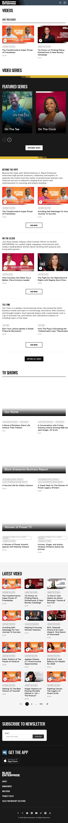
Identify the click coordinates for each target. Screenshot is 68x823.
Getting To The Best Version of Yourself (11, 689)
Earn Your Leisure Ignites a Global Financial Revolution (18, 329)
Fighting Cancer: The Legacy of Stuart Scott (55, 691)
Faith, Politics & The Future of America (11, 660)
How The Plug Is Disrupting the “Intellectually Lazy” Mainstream (53, 329)
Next (9, 140)
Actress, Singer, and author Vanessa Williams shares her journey (51, 546)
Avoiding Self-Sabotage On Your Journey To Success (53, 212)
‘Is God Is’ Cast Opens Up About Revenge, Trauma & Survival (56, 599)
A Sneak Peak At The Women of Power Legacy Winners (53, 486)
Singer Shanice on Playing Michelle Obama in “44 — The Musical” (33, 692)
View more (34, 455)
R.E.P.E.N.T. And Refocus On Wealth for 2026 (56, 661)
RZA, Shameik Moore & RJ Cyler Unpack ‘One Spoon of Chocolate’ (56, 631)
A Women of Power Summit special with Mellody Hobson (15, 545)
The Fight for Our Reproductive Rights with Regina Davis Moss (52, 279)
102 (41, 704)
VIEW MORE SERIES (34, 148)
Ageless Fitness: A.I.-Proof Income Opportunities (33, 661)
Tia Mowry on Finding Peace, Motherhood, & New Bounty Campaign (51, 52)
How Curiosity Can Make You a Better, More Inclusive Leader (16, 279)
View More (34, 398)
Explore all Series (34, 359)
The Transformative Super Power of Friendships (17, 51)
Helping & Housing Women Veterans (33, 628)
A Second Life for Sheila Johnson (17, 485)
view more (34, 225)
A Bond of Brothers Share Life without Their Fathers (16, 426)
